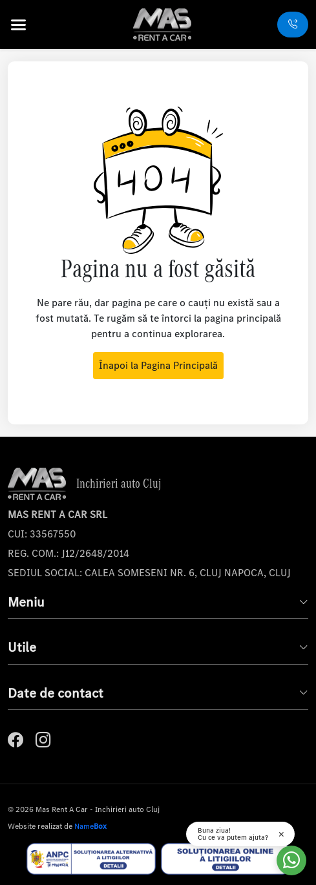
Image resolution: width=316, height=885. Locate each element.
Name (90, 826)
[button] (33, 25)
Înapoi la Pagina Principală (158, 365)
